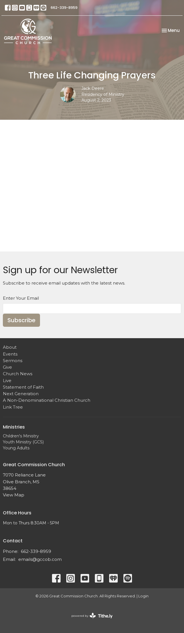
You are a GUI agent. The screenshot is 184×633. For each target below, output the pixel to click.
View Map (13, 495)
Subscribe (21, 320)
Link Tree (13, 407)
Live (7, 380)
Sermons (12, 360)
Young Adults (16, 448)
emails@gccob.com (40, 559)
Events (10, 354)
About (10, 347)
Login (143, 596)
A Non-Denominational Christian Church (46, 400)
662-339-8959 (64, 7)
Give (7, 367)
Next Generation (21, 393)
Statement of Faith (23, 387)
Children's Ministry (21, 436)
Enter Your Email (21, 298)
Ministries (14, 427)
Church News (17, 373)
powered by (92, 615)
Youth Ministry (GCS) (23, 442)
